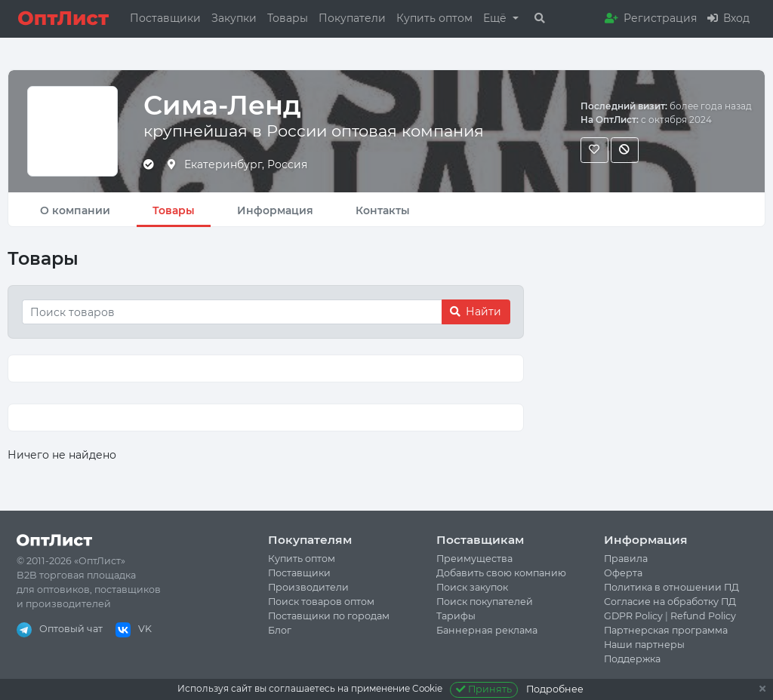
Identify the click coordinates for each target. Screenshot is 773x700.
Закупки (234, 18)
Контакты (383, 210)
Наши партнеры (644, 644)
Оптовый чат (60, 628)
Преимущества (474, 558)
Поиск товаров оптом (321, 601)
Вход (728, 18)
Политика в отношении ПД (671, 587)
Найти (475, 311)
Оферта (623, 573)
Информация (275, 210)
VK (133, 628)
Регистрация (651, 18)
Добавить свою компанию (501, 573)
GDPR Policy (633, 616)
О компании (75, 210)
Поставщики (165, 18)
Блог (279, 630)
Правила (626, 558)
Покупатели (352, 18)
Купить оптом (434, 18)
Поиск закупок (472, 587)
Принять (484, 689)
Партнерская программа (666, 630)
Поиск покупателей (484, 601)
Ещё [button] (496, 18)
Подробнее (555, 689)
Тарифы (456, 616)
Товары (287, 18)
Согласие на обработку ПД (670, 601)
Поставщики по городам (329, 616)
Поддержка (632, 659)
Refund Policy (703, 616)
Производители (308, 587)
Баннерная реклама (486, 630)
